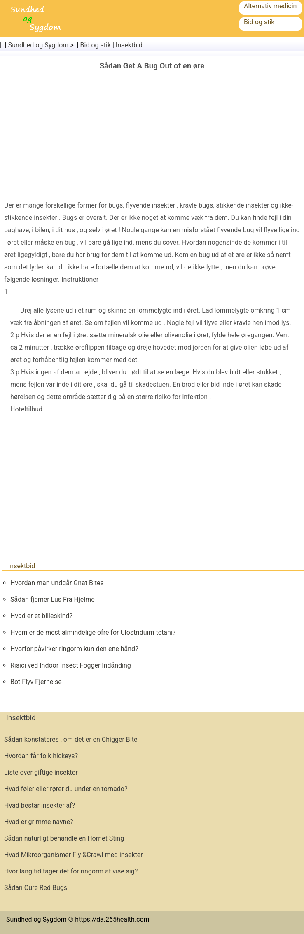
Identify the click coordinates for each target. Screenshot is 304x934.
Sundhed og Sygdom (38, 45)
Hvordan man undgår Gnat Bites (57, 583)
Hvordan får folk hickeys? (41, 756)
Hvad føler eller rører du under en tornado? (65, 789)
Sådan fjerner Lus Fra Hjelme (52, 599)
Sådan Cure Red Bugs (35, 888)
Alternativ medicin (270, 6)
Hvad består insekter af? (39, 805)
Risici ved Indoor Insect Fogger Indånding (70, 665)
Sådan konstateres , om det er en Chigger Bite (70, 739)
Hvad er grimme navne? (38, 822)
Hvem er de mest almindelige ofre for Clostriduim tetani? (92, 632)
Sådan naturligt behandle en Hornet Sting (64, 838)
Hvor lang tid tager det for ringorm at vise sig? (71, 871)
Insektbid (129, 45)
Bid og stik (259, 22)
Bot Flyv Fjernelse (36, 682)
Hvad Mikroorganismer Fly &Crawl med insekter (73, 855)
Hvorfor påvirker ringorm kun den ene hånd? (74, 649)
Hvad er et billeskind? (41, 616)
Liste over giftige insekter (41, 772)
